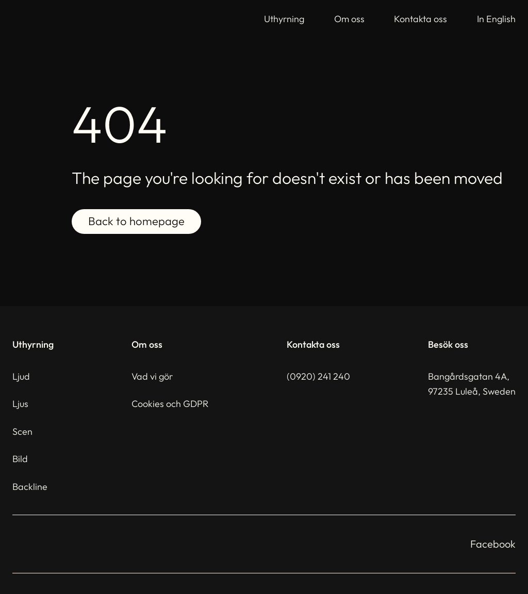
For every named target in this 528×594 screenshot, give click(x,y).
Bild (20, 459)
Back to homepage (136, 221)
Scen (22, 431)
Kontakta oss (420, 19)
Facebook (493, 543)
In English (496, 19)
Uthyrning (284, 19)
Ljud (21, 376)
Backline (29, 487)
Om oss (349, 19)
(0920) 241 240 (318, 376)
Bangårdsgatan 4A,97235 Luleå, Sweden (472, 383)
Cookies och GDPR (169, 404)
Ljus (20, 404)
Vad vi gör (152, 376)
